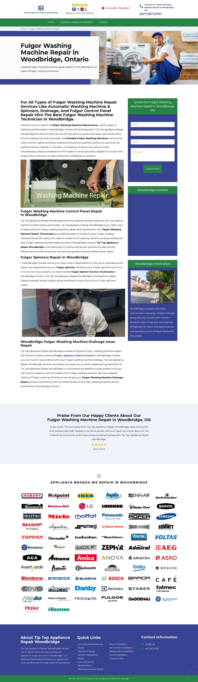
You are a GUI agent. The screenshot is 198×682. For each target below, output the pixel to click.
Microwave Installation (121, 647)
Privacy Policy (116, 658)
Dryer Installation (118, 644)
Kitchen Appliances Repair (88, 657)
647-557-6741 (150, 14)
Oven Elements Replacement (86, 664)
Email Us (150, 644)
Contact (103, 22)
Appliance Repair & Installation (77, 22)
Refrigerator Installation (121, 651)
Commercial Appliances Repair (90, 646)
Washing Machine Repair (91, 669)
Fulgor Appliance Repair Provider (74, 355)
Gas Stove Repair (86, 651)
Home (51, 22)
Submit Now (153, 168)
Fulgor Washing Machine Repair (44, 28)
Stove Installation (118, 655)
